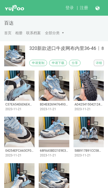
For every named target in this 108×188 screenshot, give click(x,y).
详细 (99, 63)
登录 (69, 7)
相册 (18, 33)
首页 (8, 33)
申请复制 (38, 63)
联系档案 (33, 33)
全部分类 (52, 33)
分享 (75, 63)
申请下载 (58, 63)
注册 (84, 7)
